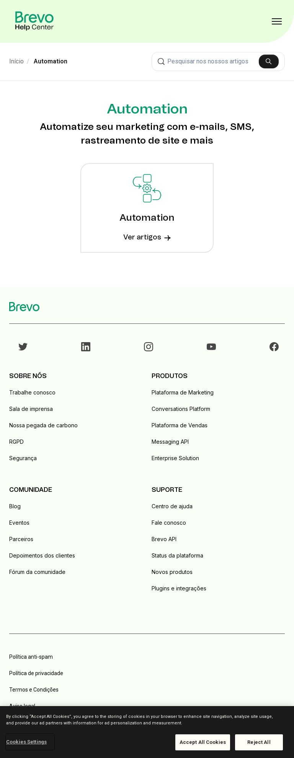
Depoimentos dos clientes (42, 555)
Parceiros (21, 539)
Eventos (19, 522)
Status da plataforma (177, 555)
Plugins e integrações (179, 588)
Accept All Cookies (203, 742)
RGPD (16, 441)
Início (16, 61)
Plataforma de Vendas (179, 425)
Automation (50, 61)
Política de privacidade (36, 673)
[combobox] (218, 61)
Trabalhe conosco (32, 392)
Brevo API (164, 539)
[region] (147, 732)
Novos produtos (172, 572)
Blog (15, 506)
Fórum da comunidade (37, 572)
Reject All (258, 742)
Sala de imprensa (31, 409)
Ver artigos (147, 237)
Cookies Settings (26, 742)
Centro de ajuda (172, 506)
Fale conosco (169, 522)
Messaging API (170, 441)
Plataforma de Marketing (183, 392)
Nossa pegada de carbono (43, 425)
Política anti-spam (31, 657)
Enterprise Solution (175, 458)
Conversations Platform (181, 409)
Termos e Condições (34, 690)
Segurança (23, 458)
